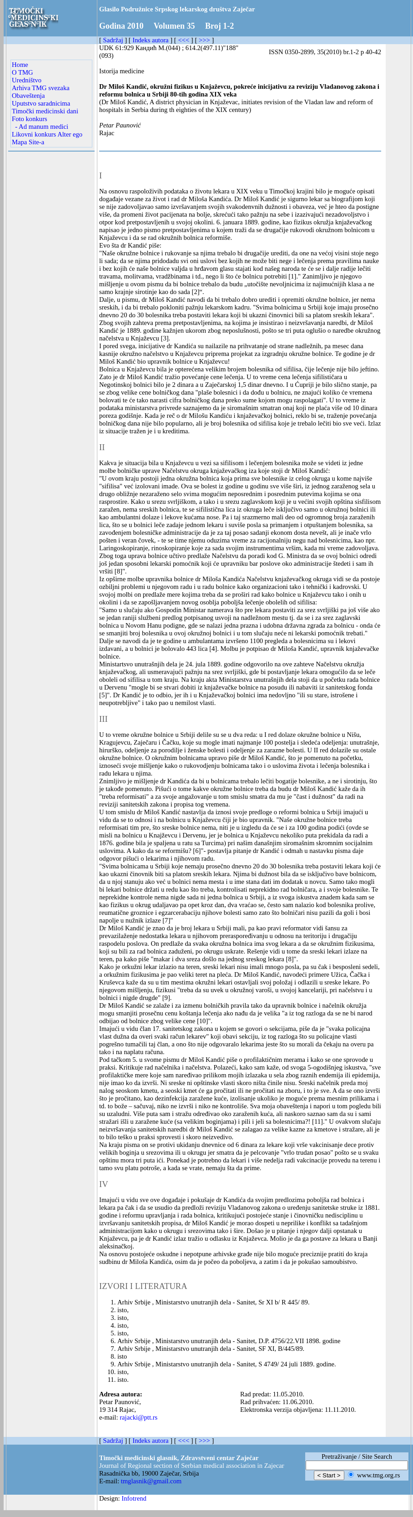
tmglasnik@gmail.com (151, 1481)
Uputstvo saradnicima (41, 103)
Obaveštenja (28, 95)
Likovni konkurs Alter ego (47, 134)
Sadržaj (113, 40)
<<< (183, 40)
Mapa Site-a (28, 142)
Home (20, 64)
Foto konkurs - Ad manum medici (40, 122)
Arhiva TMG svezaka (41, 87)
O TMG (22, 72)
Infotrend (133, 1498)
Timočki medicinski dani (45, 111)
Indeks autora (150, 40)
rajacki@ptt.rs (138, 1417)
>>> (204, 40)
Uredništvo (26, 80)
